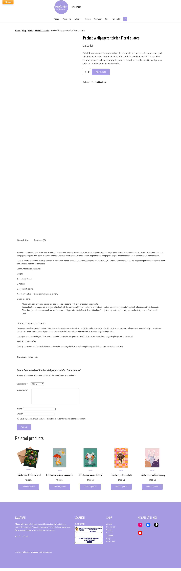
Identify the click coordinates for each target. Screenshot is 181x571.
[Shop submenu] (80, 19)
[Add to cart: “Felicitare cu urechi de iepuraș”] (152, 490)
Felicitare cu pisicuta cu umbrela (59, 478)
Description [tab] (23, 240)
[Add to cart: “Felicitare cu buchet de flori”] (90, 490)
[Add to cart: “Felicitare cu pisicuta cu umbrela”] (59, 490)
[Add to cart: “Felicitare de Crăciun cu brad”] (28, 490)
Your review (22, 390)
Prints (30, 30)
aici (42, 264)
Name (20, 412)
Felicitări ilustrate (42, 30)
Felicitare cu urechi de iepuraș (152, 478)
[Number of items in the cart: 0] (125, 19)
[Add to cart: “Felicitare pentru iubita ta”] (121, 490)
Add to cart (101, 72)
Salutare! (76, 7)
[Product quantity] (86, 72)
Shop (24, 30)
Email (20, 417)
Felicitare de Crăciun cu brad (29, 478)
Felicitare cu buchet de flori (90, 478)
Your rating (22, 384)
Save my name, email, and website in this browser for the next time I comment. (53, 422)
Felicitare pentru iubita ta (121, 478)
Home (17, 30)
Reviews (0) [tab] (40, 240)
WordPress (47, 555)
